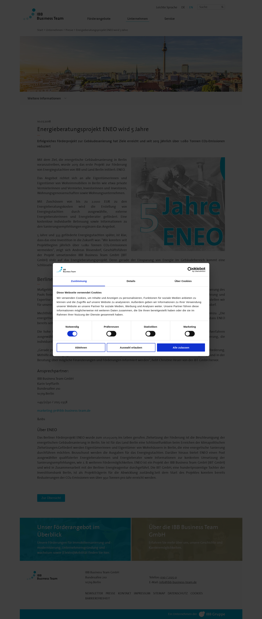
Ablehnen (81, 347)
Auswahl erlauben (131, 347)
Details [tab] (131, 281)
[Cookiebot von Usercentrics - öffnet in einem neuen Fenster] (190, 269)
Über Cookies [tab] (183, 281)
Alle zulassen (181, 347)
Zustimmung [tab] (79, 281)
